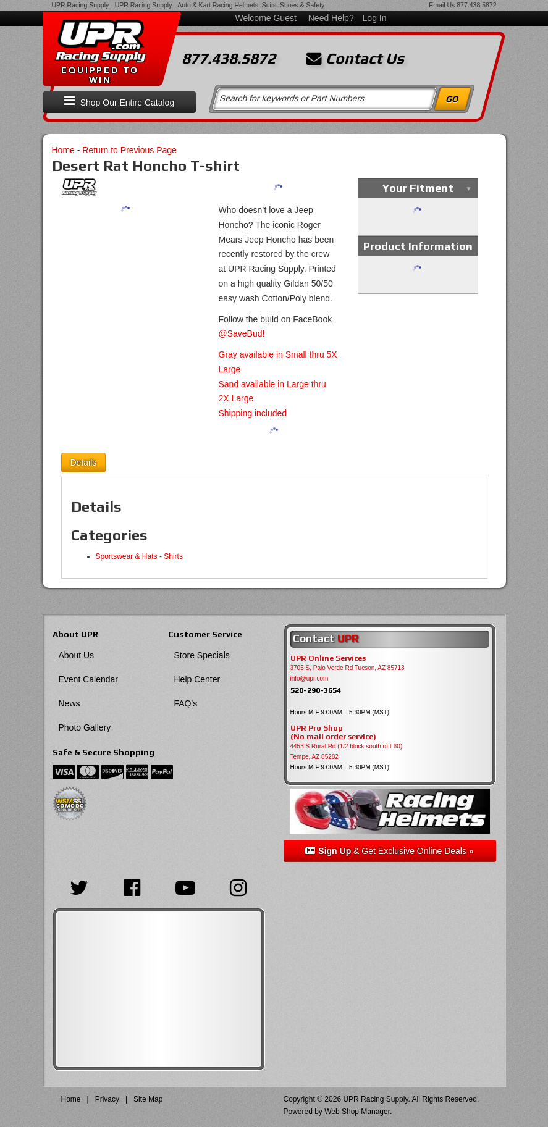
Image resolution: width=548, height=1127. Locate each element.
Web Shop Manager (357, 1111)
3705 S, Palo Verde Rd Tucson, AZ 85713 (347, 667)
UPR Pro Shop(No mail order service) (333, 732)
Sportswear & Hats (127, 556)
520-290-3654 (315, 690)
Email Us (442, 5)
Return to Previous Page (129, 150)
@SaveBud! (242, 333)
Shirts (173, 556)
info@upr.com (309, 678)
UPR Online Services (328, 658)
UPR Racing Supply (80, 5)
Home (63, 150)
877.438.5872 (476, 5)
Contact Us (355, 59)
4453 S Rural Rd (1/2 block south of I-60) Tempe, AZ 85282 (346, 751)
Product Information (418, 246)
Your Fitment (417, 188)
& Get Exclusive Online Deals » (389, 851)
